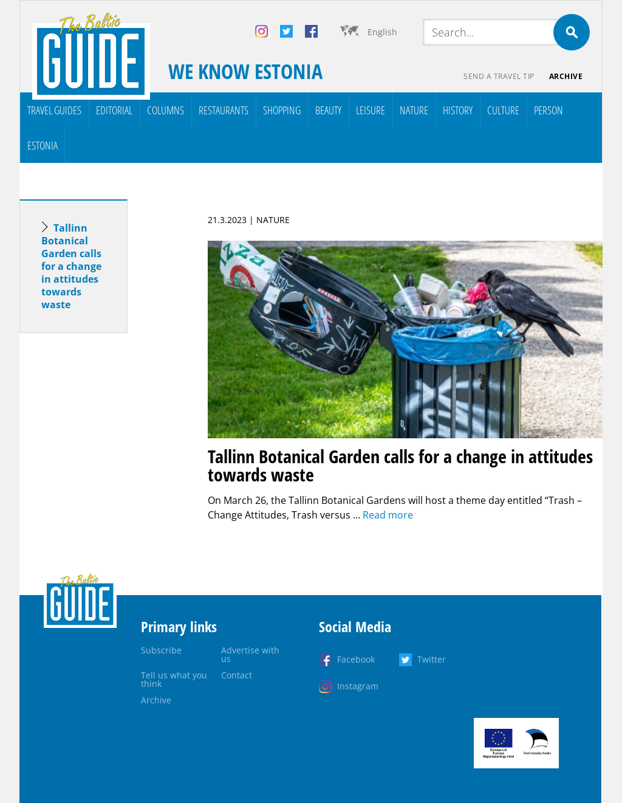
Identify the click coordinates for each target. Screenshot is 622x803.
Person (548, 110)
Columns (165, 110)
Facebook (356, 659)
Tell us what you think (174, 679)
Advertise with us (250, 654)
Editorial (114, 110)
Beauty (328, 110)
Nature (414, 110)
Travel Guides (54, 110)
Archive (566, 76)
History (458, 110)
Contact (236, 675)
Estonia (42, 145)
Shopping (282, 110)
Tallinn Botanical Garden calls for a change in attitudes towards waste (71, 266)
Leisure (370, 110)
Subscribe (161, 650)
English (382, 32)
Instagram (357, 686)
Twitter (431, 659)
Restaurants (223, 110)
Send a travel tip (499, 76)
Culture (503, 110)
